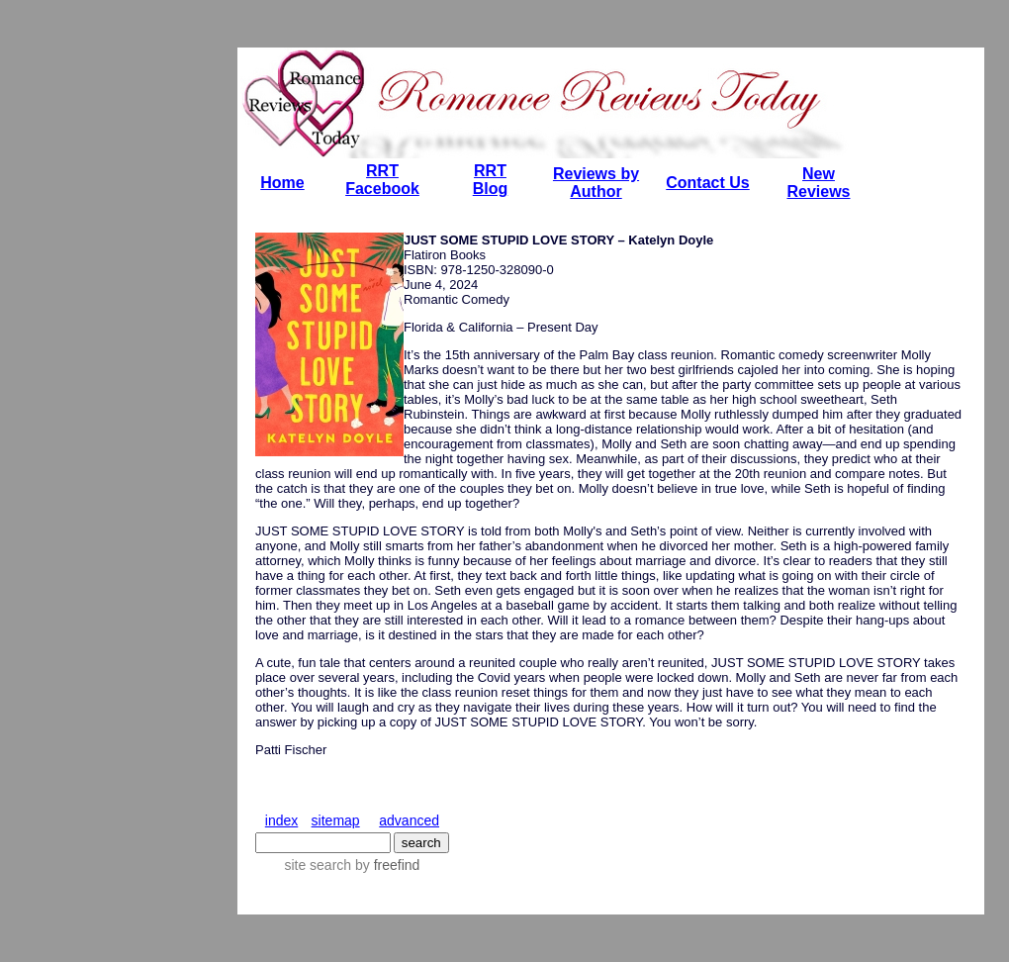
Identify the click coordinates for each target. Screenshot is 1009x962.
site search (317, 865)
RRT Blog (490, 179)
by (385, 865)
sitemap (336, 820)
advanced (409, 820)
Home (282, 182)
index (281, 820)
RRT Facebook (382, 179)
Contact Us (707, 182)
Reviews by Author (596, 182)
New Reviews (818, 182)
